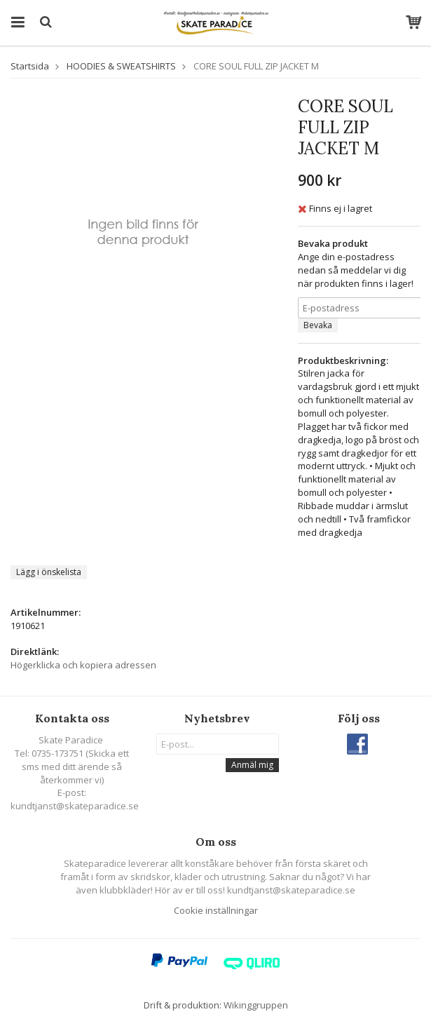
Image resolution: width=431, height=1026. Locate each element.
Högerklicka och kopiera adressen (83, 665)
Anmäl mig (252, 765)
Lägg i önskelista (48, 572)
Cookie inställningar (216, 910)
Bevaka (317, 325)
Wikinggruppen (256, 1005)
